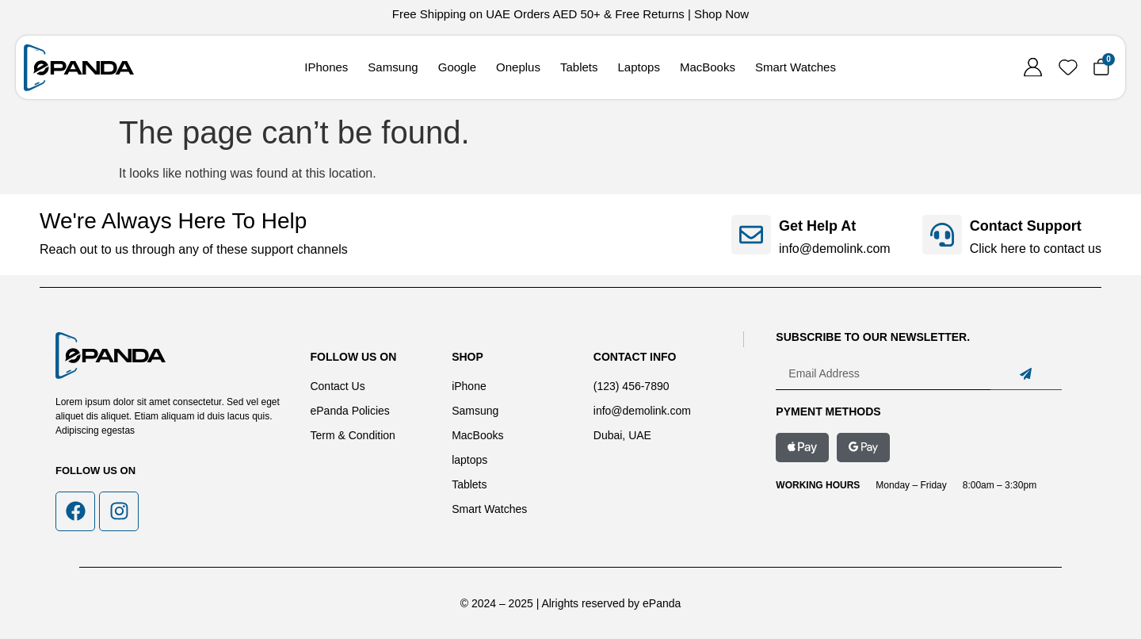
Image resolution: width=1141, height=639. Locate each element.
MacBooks (707, 67)
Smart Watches (795, 67)
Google (457, 67)
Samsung (393, 67)
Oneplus (518, 67)
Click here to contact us (1035, 248)
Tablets (579, 67)
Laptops (639, 67)
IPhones (326, 67)
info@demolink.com (835, 248)
